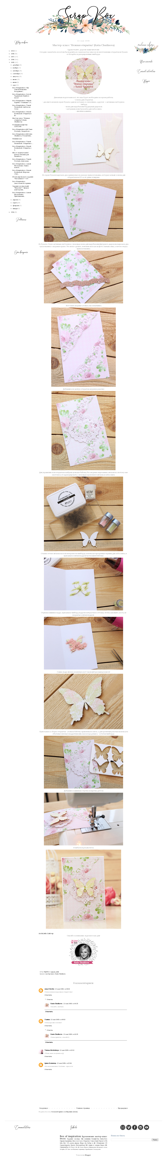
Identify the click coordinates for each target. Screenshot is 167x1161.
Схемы (95, 1149)
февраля (16, 205)
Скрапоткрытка (65, 1145)
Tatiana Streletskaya (52, 1050)
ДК (79, 1147)
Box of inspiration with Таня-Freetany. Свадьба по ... (22, 130)
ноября (15, 68)
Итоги (63, 1139)
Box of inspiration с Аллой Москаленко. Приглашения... (21, 194)
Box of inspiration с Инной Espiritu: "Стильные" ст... (22, 101)
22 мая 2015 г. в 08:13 (58, 1019)
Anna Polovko (49, 989)
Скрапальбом (64, 1147)
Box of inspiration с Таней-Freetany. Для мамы (22, 160)
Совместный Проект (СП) (98, 1141)
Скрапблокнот (89, 1149)
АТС (66, 1149)
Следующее (43, 1108)
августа (16, 76)
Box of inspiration (70, 1136)
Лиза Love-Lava (77, 1141)
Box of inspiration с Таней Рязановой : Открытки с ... (22, 142)
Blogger (88, 1155)
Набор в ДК (91, 1143)
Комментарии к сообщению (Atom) (64, 1112)
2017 (12, 57)
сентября (16, 74)
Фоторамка (100, 1147)
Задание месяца (73, 1139)
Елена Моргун (84, 1147)
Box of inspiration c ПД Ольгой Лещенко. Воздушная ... (20, 89)
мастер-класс (49, 974)
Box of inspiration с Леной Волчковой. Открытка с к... (22, 148)
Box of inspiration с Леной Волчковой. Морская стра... (21, 172)
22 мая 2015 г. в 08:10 (62, 989)
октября (16, 71)
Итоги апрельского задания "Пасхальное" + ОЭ (22, 177)
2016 (13, 59)
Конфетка (95, 1139)
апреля (15, 200)
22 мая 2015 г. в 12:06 (64, 1063)
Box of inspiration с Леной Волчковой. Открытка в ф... (21, 113)
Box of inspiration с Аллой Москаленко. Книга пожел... (21, 165)
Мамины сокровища (79, 1149)
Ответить (48, 995)
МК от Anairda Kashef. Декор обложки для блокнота (20, 154)
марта (15, 203)
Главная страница (83, 1108)
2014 (13, 212)
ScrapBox (62, 1149)
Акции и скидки (94, 1145)
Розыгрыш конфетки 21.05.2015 (19, 125)
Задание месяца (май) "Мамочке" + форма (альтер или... (20, 188)
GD (70, 1147)
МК (87, 1145)
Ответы (50, 999)
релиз (99, 1149)
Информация (92, 1147)
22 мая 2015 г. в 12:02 (67, 1050)
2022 (13, 51)
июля (15, 79)
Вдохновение (88, 1136)
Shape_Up (83, 1143)
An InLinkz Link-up (46, 933)
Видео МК (103, 1145)
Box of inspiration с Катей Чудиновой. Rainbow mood (21, 96)
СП (106, 1143)
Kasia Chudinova (60, 974)
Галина (47, 1019)
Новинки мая (17, 139)
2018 (13, 54)
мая (14, 85)
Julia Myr (63, 1143)
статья (105, 1147)
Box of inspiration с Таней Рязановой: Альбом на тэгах (21, 107)
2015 (13, 62)
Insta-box (103, 1139)
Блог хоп (70, 1149)
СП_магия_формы (73, 1143)
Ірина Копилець (50, 1063)
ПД (82, 1139)
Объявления (100, 1143)
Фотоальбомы (80, 1145)
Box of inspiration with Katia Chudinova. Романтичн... (22, 135)
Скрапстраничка (66, 1141)
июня (15, 82)
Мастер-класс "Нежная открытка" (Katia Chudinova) (21, 120)
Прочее (73, 1145)
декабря (16, 65)
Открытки (86, 1141)
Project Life (74, 1147)
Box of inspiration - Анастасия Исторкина (21, 182)
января (15, 208)
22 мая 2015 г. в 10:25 (70, 1003)
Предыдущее (123, 1108)
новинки (87, 1139)
